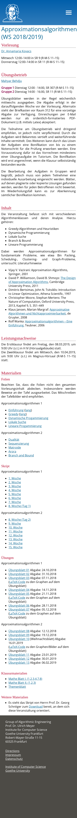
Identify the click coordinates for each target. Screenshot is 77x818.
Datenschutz (14, 759)
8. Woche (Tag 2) (19, 520)
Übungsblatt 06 (18, 606)
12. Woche (15, 535)
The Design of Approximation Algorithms (42, 280)
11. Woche (15, 531)
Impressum (13, 755)
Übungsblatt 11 (18, 655)
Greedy (13, 414)
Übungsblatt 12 (18, 659)
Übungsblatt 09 (18, 635)
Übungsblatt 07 (18, 609)
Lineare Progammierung (25, 426)
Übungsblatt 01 (18, 570)
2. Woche (14, 482)
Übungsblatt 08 (18, 631)
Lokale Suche (17, 422)
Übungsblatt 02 (18, 574)
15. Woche (15, 547)
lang (28, 410)
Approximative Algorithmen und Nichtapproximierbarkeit (38, 311)
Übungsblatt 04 (18, 590)
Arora (12, 451)
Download (36, 707)
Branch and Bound (21, 455)
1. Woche (14, 478)
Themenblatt (17, 687)
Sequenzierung (18, 444)
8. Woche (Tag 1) (19, 506)
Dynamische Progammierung (28, 418)
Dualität (13, 440)
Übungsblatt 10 (18, 639)
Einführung (16, 410)
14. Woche (15, 543)
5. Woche (14, 494)
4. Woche (14, 490)
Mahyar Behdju (11, 81)
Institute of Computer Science (25, 767)
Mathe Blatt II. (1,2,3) (22, 683)
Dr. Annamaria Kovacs (16, 51)
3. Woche (14, 486)
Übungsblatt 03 (18, 578)
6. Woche (14, 498)
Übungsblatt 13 (18, 663)
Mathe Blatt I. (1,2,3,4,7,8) (25, 679)
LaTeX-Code (17, 582)
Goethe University (17, 771)
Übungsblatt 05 (18, 594)
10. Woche (15, 527)
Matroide (14, 447)
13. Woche (15, 539)
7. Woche (14, 502)
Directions (12, 751)
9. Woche (14, 524)
